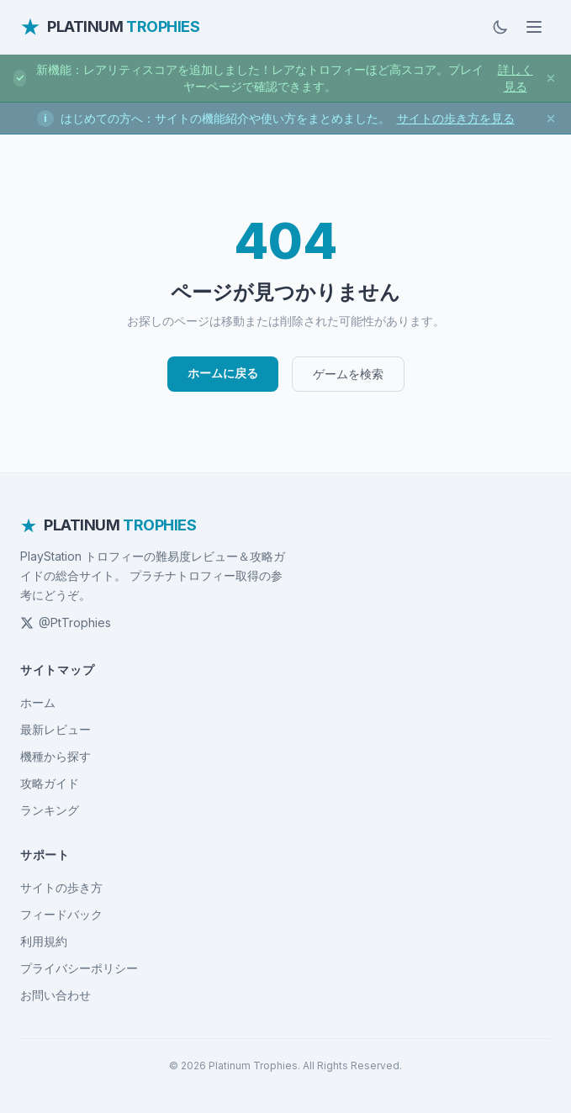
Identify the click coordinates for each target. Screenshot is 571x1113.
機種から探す (55, 756)
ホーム (38, 702)
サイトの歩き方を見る (456, 118)
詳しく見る (515, 77)
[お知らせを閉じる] (551, 78)
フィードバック (61, 914)
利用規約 (43, 941)
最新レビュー (55, 729)
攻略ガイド (49, 783)
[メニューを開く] (534, 27)
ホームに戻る (223, 373)
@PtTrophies (65, 622)
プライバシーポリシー (79, 968)
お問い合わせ (55, 995)
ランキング (49, 810)
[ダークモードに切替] (500, 26)
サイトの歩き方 (61, 887)
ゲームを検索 (348, 374)
